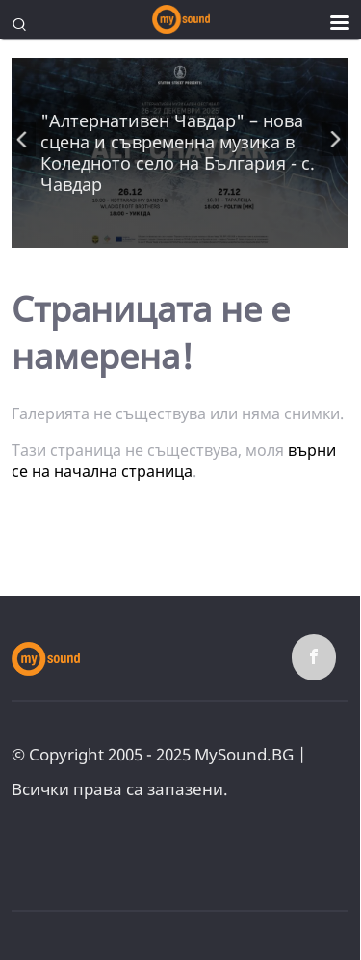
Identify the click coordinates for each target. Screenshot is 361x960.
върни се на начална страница (174, 461)
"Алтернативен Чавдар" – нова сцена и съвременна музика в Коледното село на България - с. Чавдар (177, 152)
